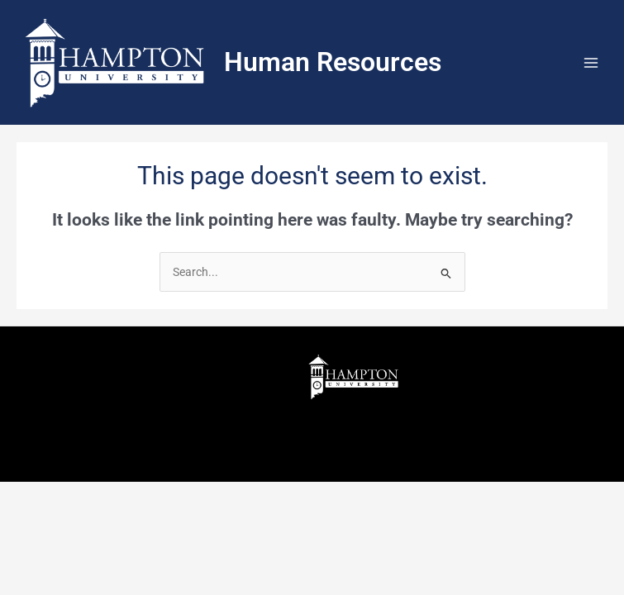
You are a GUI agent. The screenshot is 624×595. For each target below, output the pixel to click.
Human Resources (332, 62)
